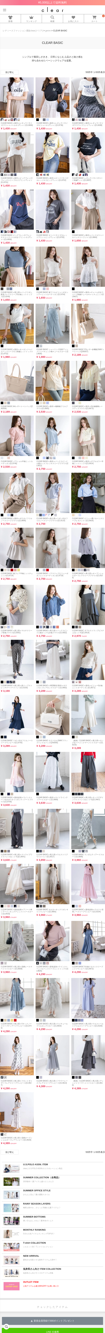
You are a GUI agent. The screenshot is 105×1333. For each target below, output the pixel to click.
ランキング (31, 18)
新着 (10, 18)
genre (48, 30)
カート (94, 18)
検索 (52, 18)
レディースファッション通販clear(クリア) (23, 30)
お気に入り (73, 18)
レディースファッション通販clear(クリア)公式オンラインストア (52, 9)
